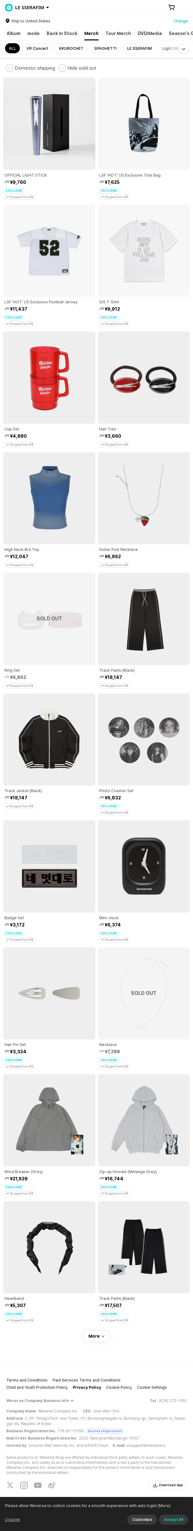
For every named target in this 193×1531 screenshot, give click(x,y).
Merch (91, 33)
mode (33, 33)
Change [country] (180, 21)
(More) (163, 1505)
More (96, 1336)
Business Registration (105, 1431)
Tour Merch (118, 33)
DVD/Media (150, 33)
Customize (142, 1519)
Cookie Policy (119, 1387)
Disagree (12, 1519)
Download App (168, 1485)
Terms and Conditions (27, 1380)
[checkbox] (30, 68)
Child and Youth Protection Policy (37, 1387)
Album (13, 33)
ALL (12, 48)
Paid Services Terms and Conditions (87, 1380)
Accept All (173, 1519)
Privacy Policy (87, 1387)
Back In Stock (62, 33)
